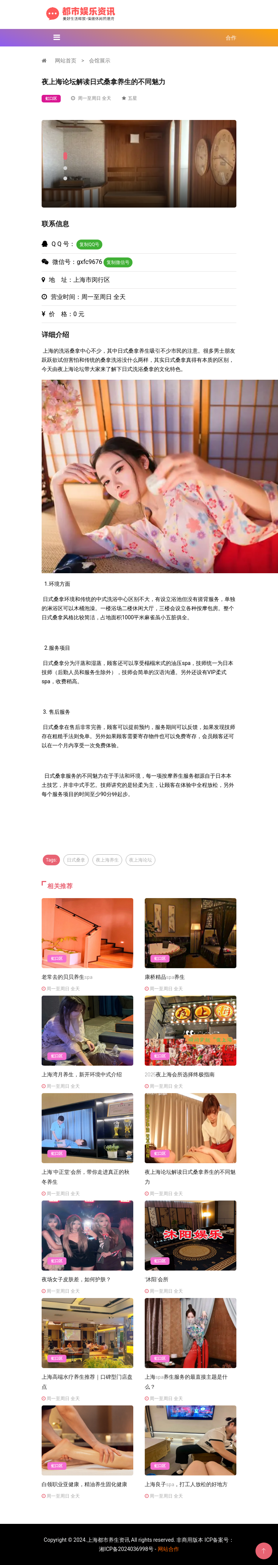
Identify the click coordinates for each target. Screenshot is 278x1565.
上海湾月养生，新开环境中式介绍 (82, 1074)
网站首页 (65, 61)
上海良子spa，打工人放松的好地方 (186, 1484)
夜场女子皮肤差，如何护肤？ (76, 1279)
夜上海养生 (107, 860)
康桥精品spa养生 (165, 977)
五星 (129, 98)
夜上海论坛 (140, 860)
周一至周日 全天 (91, 98)
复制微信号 (118, 262)
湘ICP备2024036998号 (126, 1549)
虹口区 (51, 98)
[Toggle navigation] (56, 37)
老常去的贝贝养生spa (67, 977)
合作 (231, 38)
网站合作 (168, 1549)
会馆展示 (99, 61)
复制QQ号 (89, 244)
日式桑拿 (76, 860)
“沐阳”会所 (156, 1279)
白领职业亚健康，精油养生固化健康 (84, 1484)
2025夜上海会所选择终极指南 (180, 1074)
